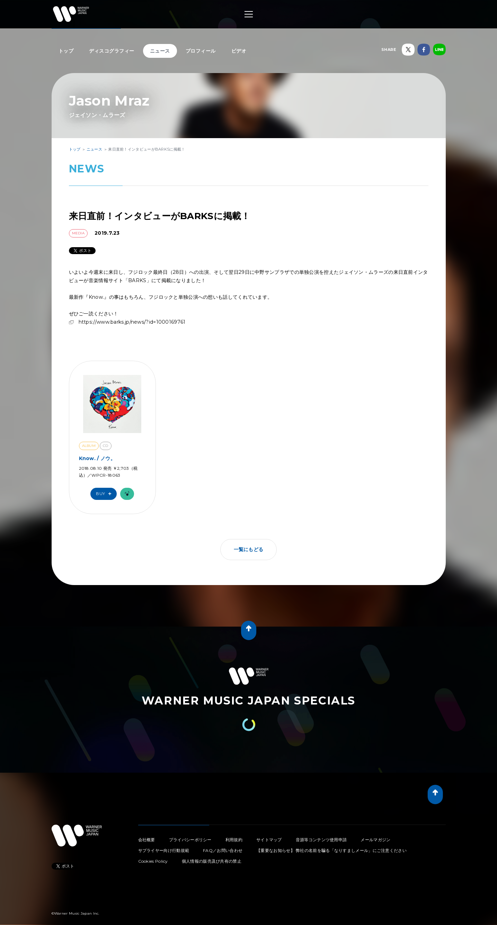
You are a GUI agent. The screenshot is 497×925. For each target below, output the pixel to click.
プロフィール (201, 51)
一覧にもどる (249, 542)
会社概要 (146, 832)
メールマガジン (375, 832)
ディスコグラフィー (111, 51)
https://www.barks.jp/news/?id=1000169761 (132, 315)
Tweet (57, 858)
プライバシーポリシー (190, 832)
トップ (66, 51)
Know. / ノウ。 (97, 451)
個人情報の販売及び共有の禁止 (211, 854)
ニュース (160, 51)
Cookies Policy (153, 854)
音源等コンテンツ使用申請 (321, 832)
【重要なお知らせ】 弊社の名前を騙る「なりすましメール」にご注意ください (331, 843)
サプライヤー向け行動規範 (163, 843)
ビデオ (239, 51)
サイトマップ (269, 832)
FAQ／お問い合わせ (222, 843)
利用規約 (233, 832)
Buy (105, 487)
